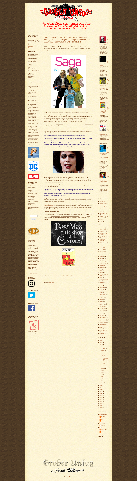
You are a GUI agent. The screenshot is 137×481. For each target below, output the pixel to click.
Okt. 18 (104, 366)
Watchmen (102, 315)
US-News (73, 275)
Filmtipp (101, 258)
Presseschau (102, 287)
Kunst (101, 269)
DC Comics (102, 226)
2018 (101, 389)
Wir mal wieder (103, 320)
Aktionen (101, 205)
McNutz (103, 425)
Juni (102, 372)
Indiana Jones (102, 265)
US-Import (68, 275)
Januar (102, 382)
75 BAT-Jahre (102, 201)
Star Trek (101, 296)
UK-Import (102, 303)
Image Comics (63, 275)
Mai (102, 374)
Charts (101, 219)
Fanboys (58, 275)
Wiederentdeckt (103, 319)
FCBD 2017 (102, 246)
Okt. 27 (104, 354)
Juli (102, 370)
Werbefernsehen (103, 317)
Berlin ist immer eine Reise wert (104, 217)
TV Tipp (101, 301)
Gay (100, 260)
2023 (101, 340)
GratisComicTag (103, 263)
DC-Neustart (102, 231)
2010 (101, 405)
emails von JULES (103, 330)
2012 (101, 401)
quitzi (102, 432)
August (102, 368)
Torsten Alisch (104, 429)
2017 (101, 391)
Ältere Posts (90, 280)
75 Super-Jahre (103, 203)
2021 (101, 344)
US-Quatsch (102, 312)
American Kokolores (104, 206)
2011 (101, 403)
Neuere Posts (47, 280)
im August (67, 46)
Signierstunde (102, 294)
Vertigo (101, 313)
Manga (101, 277)
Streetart (101, 299)
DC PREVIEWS (103, 229)
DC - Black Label (103, 223)
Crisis (101, 221)
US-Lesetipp (102, 306)
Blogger (71, 476)
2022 (101, 342)
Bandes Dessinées (103, 213)
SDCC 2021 (102, 289)
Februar (103, 380)
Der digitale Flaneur (103, 417)
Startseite (69, 280)
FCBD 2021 (102, 253)
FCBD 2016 (102, 244)
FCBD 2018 (102, 247)
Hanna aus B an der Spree (104, 422)
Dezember (103, 346)
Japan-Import (102, 267)
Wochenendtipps (103, 324)
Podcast (101, 285)
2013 (101, 399)
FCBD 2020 (102, 251)
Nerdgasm (102, 282)
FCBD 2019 (102, 249)
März (102, 378)
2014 (101, 397)
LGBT (101, 270)
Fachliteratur (102, 254)
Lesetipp (101, 272)
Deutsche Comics (103, 236)
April (102, 376)
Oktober (103, 350)
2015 (101, 395)
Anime (101, 209)
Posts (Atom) (52, 282)
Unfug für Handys (33, 273)
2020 (101, 385)
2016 (101, 393)
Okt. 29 (104, 352)
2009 (101, 407)
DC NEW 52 (102, 228)
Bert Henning (104, 414)
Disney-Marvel (103, 242)
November (103, 348)
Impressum (30, 47)
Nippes (101, 284)
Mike (102, 427)
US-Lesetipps (102, 308)
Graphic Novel (103, 261)
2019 (101, 387)
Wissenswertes (103, 322)
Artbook (101, 211)
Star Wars (102, 297)
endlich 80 (102, 333)
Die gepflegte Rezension (102, 240)
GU (102, 419)
